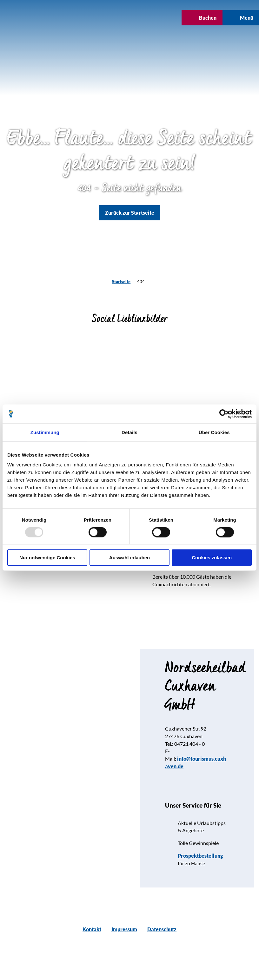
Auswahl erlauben (129, 557)
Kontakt (92, 929)
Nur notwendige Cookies (47, 557)
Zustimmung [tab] (44, 432)
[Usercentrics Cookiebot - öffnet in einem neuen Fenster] (224, 414)
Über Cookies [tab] (214, 432)
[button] (110, 17)
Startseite (121, 281)
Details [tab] (129, 432)
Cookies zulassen (212, 557)
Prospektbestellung (200, 856)
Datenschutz (161, 929)
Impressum (124, 929)
